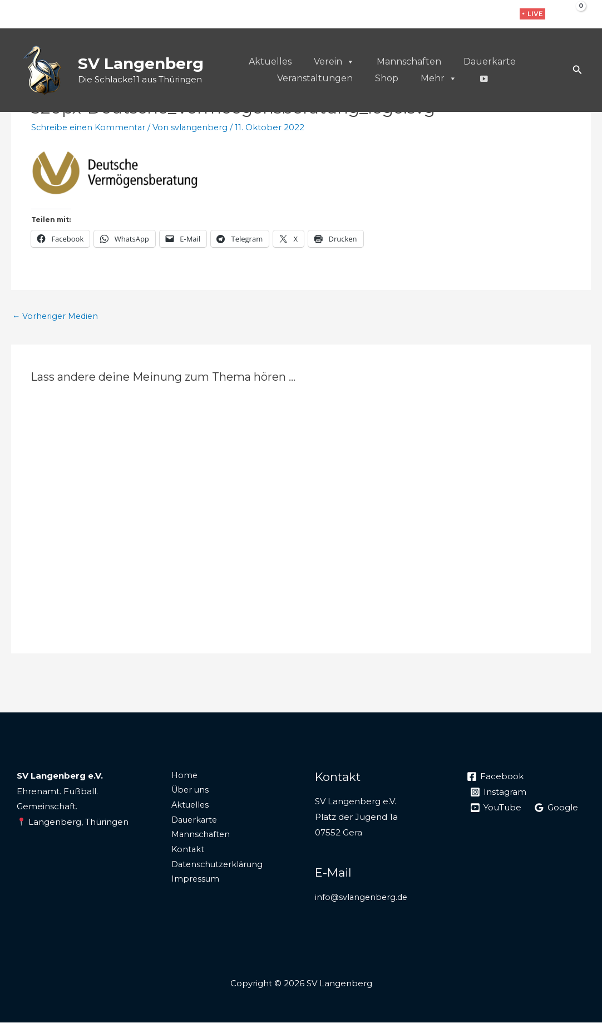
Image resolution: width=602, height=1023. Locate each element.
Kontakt (183, 853)
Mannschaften (409, 61)
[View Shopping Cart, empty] (572, 14)
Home (179, 776)
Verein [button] (334, 61)
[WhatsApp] (497, 14)
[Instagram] (480, 14)
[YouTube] (496, 808)
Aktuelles (270, 61)
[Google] (557, 808)
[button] (532, 14)
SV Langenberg (141, 63)
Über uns (185, 791)
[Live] (483, 78)
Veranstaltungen (315, 78)
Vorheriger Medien (57, 316)
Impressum (190, 884)
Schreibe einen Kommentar (90, 127)
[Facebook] (462, 14)
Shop (386, 78)
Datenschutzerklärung (213, 869)
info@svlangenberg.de (363, 897)
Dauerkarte (489, 61)
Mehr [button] (439, 78)
